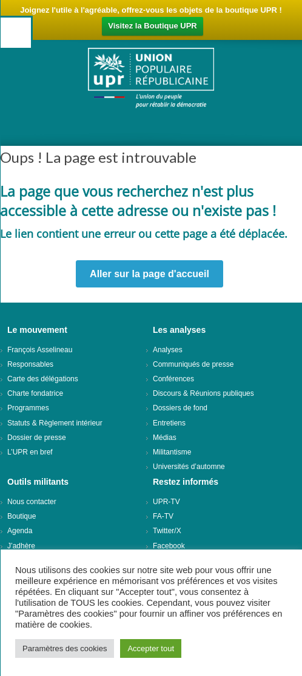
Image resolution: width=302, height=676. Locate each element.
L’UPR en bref (30, 452)
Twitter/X (167, 531)
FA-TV (163, 516)
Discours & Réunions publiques (203, 393)
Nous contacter (31, 501)
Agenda (19, 531)
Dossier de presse (36, 437)
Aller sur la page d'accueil (149, 274)
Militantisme (172, 452)
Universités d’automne (189, 466)
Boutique (21, 516)
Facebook (169, 546)
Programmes (28, 408)
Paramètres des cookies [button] (64, 648)
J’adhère (21, 546)
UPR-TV (166, 501)
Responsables (30, 364)
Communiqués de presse (193, 364)
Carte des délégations (42, 379)
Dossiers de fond (180, 408)
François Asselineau (39, 350)
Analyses (168, 350)
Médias (164, 437)
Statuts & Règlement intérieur (54, 423)
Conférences (173, 379)
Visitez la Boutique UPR (152, 25)
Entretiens (169, 423)
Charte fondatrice (35, 393)
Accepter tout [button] (150, 648)
